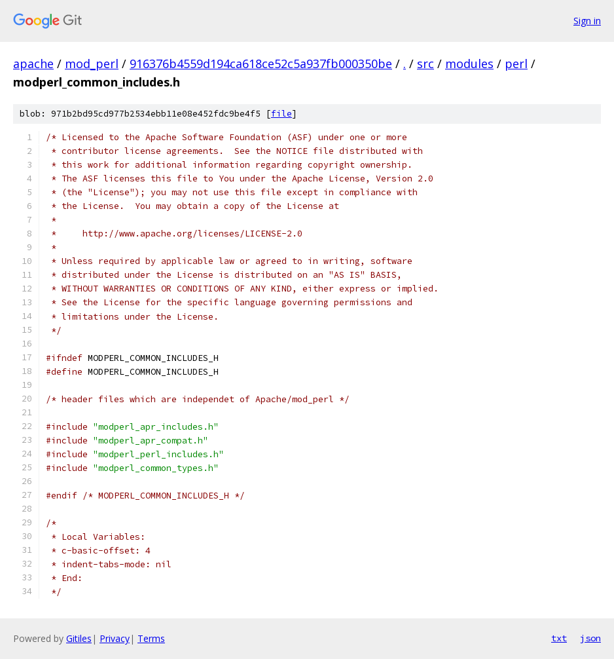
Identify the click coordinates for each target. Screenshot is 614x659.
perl (516, 63)
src (425, 63)
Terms (151, 638)
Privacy (114, 638)
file (281, 113)
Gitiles (79, 638)
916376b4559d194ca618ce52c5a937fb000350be (261, 63)
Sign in (587, 20)
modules (469, 63)
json (590, 638)
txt (559, 638)
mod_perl (91, 63)
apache (33, 63)
